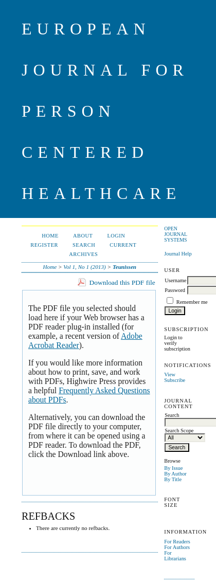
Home (50, 236)
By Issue (173, 468)
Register (44, 245)
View (169, 374)
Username (175, 280)
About (83, 236)
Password (175, 290)
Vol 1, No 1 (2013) (84, 267)
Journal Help (177, 254)
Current (123, 245)
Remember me (192, 302)
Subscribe (174, 380)
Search (84, 245)
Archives (83, 254)
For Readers (177, 541)
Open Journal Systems (175, 234)
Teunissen (124, 267)
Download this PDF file (122, 282)
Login (116, 236)
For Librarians (175, 555)
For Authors (177, 547)
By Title (173, 479)
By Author (175, 474)
